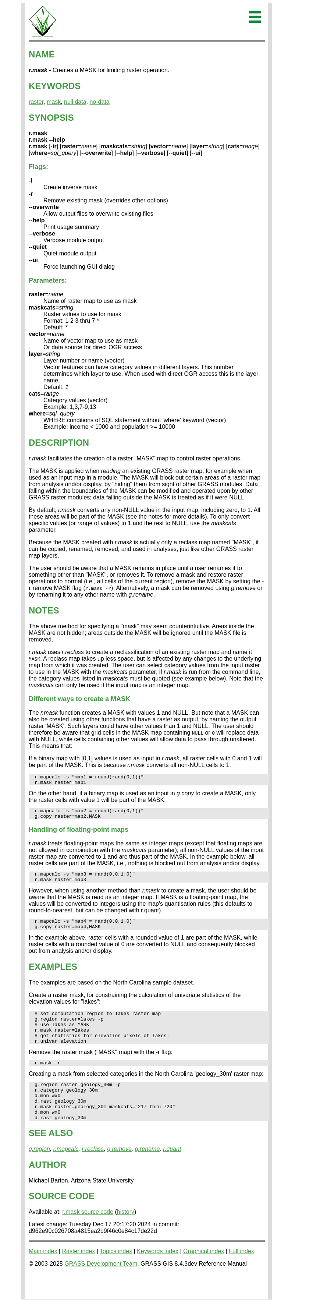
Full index (241, 1275)
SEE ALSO (51, 1157)
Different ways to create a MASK (79, 699)
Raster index (78, 1275)
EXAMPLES (53, 975)
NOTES (44, 610)
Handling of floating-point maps (78, 834)
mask (54, 102)
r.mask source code (87, 1236)
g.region (39, 1173)
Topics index (116, 1275)
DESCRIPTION (59, 443)
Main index (43, 1275)
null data (75, 102)
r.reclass (93, 1173)
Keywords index (157, 1275)
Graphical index (203, 1275)
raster (36, 102)
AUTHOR (48, 1189)
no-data (99, 102)
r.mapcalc (66, 1173)
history (125, 1236)
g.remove (119, 1173)
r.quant (172, 1173)
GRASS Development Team (100, 1288)
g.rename (147, 1173)
